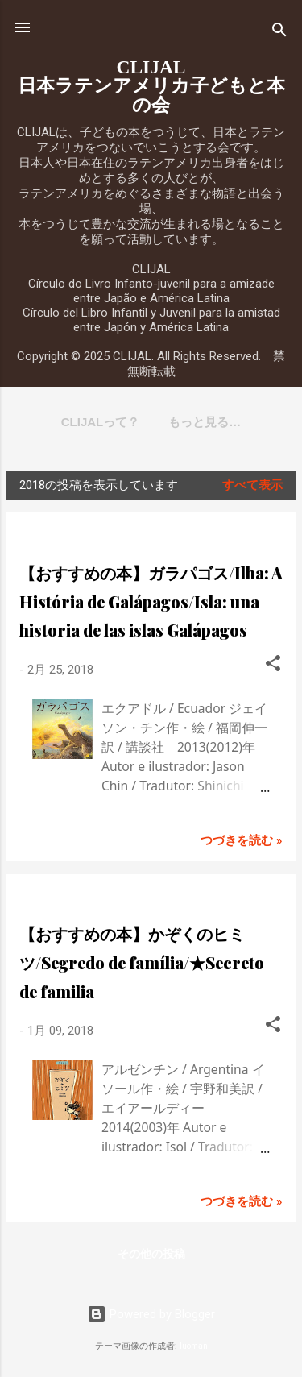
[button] (273, 665)
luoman (194, 1346)
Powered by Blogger (151, 1314)
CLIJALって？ (100, 422)
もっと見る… (204, 422)
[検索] (279, 32)
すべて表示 (252, 485)
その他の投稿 (151, 1253)
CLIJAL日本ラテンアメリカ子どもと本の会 (151, 85)
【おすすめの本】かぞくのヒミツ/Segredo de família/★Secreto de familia (141, 962)
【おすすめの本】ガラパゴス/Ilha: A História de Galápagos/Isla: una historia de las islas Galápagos (151, 601)
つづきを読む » (242, 840)
